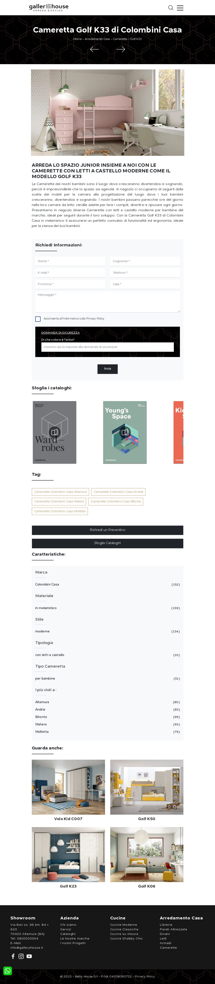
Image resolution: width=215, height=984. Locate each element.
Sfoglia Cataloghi (107, 543)
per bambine (107, 678)
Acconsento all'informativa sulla (74, 318)
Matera (107, 724)
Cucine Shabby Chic (126, 938)
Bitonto (107, 717)
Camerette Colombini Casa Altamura (60, 491)
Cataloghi (68, 934)
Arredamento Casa (97, 39)
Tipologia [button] (44, 643)
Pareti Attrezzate (173, 929)
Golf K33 (136, 39)
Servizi (65, 929)
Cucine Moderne (123, 924)
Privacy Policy (95, 318)
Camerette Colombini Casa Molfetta (59, 511)
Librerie (166, 924)
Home (77, 39)
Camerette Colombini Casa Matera (59, 501)
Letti (163, 938)
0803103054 (27, 938)
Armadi (165, 943)
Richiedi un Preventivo (107, 530)
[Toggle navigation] (180, 8)
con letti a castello (107, 655)
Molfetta (107, 732)
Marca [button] (41, 572)
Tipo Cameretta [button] (50, 666)
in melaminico (107, 608)
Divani (165, 934)
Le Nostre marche (75, 938)
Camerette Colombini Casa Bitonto (116, 501)
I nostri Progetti (73, 943)
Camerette (120, 39)
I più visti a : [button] (46, 690)
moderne (107, 631)
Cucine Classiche (124, 929)
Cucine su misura (124, 934)
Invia (107, 369)
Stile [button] (39, 620)
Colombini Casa (107, 584)
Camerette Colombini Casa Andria (118, 491)
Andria (107, 709)
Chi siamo (68, 924)
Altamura (107, 702)
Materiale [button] (44, 596)
